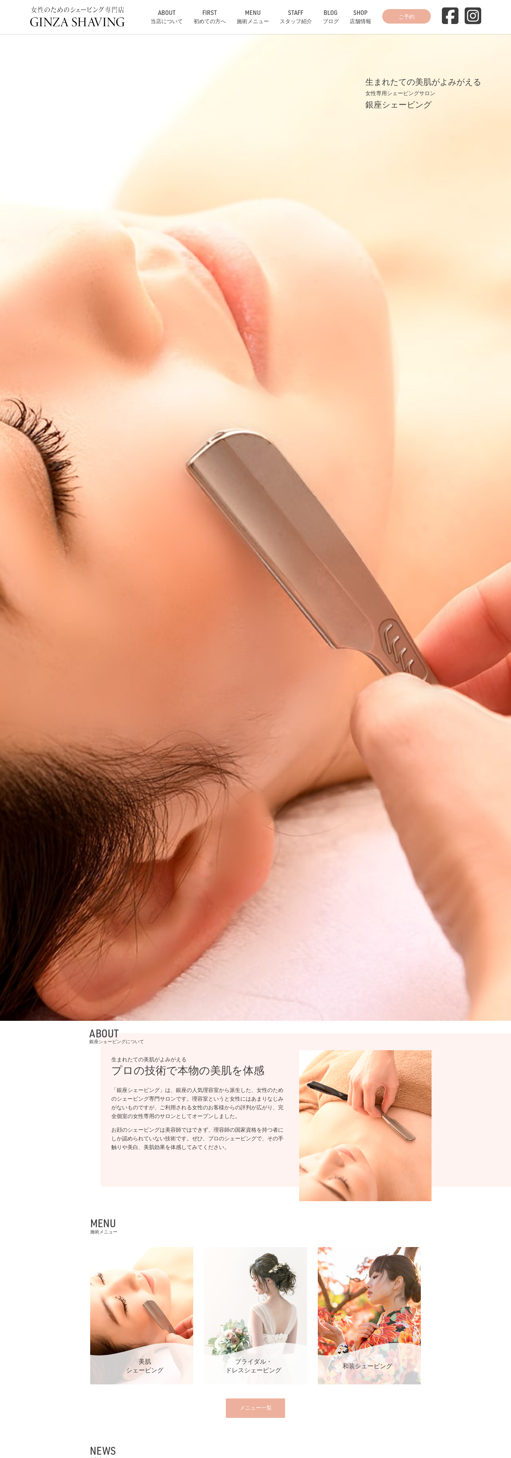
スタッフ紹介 (296, 16)
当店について (167, 16)
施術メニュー (253, 16)
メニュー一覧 (256, 1408)
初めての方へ (210, 16)
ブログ (331, 16)
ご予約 (406, 16)
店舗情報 (360, 16)
